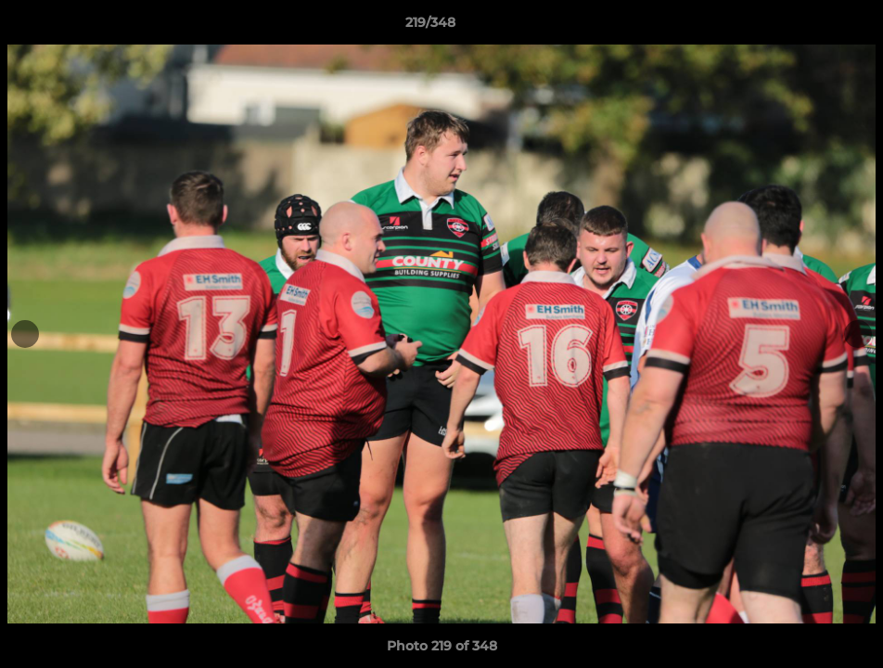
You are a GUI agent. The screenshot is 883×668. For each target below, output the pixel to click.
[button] (805, 27)
